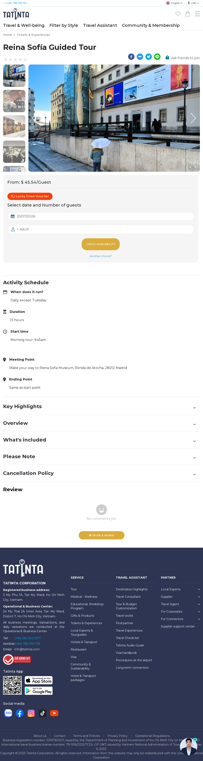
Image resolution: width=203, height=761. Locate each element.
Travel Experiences (129, 628)
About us (39, 733)
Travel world (124, 613)
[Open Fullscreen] (198, 171)
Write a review (101, 532)
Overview (99, 420)
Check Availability (100, 243)
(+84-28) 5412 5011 (27, 635)
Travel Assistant (100, 25)
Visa (73, 654)
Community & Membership (151, 25)
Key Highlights (99, 404)
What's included (99, 437)
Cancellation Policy (99, 470)
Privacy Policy (118, 733)
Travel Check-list (127, 635)
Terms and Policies (86, 733)
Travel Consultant (128, 594)
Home (7, 35)
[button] (14, 76)
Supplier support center (178, 624)
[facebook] (131, 56)
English (173, 3)
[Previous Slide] (34, 118)
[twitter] (148, 56)
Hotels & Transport (84, 639)
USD (192, 3)
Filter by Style (63, 25)
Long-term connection (132, 665)
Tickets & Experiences (33, 35)
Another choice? (101, 253)
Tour (74, 586)
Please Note (99, 454)
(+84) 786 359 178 (16, 3)
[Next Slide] (194, 118)
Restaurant (79, 647)
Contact (60, 733)
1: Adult (23, 229)
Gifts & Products (82, 613)
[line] (157, 56)
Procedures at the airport (134, 657)
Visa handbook (126, 650)
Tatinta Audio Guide (130, 643)
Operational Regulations (152, 733)
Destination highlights (132, 586)
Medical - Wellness (84, 594)
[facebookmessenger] (140, 56)
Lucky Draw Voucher (30, 196)
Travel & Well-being (24, 25)
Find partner (124, 620)
